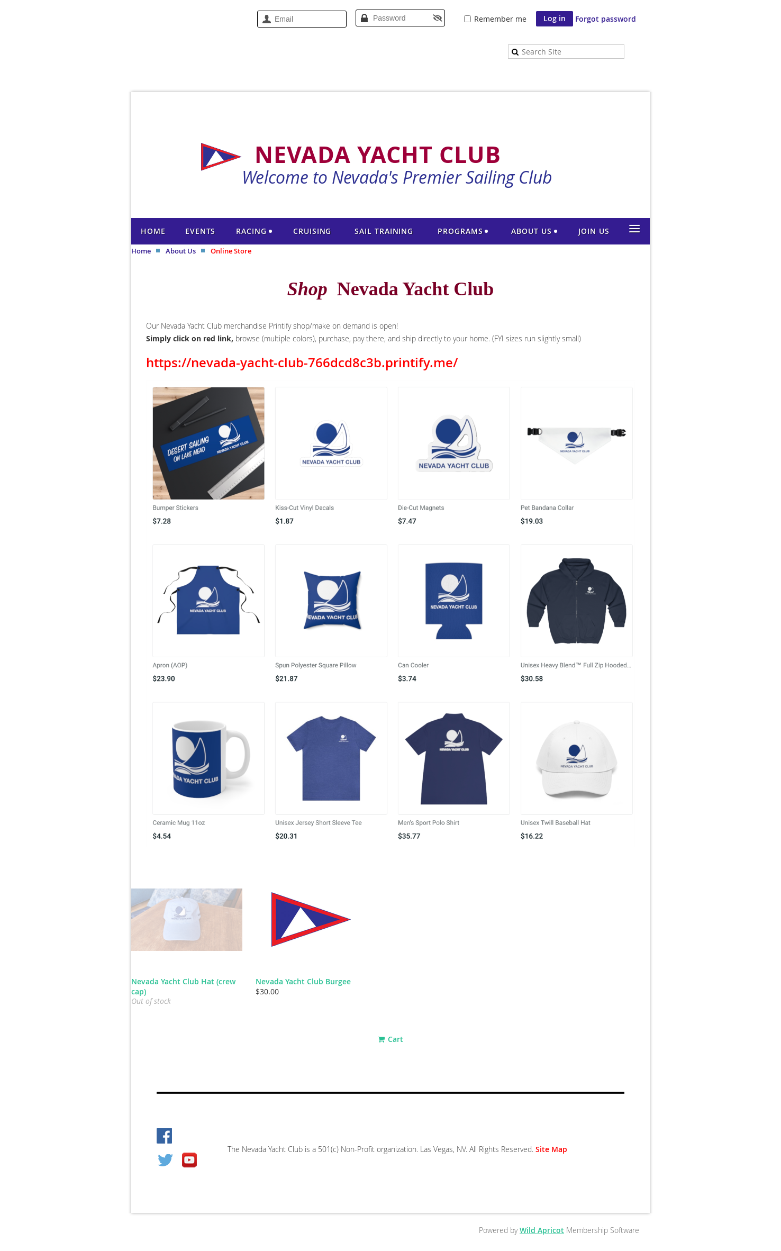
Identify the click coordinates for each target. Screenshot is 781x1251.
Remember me (500, 19)
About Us (181, 251)
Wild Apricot (542, 1230)
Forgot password (605, 19)
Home (141, 251)
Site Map (551, 1149)
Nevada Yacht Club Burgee (303, 981)
